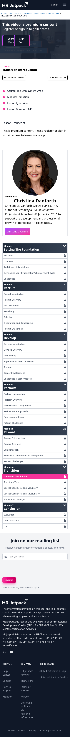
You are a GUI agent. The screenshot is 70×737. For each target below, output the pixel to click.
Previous (14, 77)
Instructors (27, 680)
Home (4, 13)
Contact (6, 680)
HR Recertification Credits (53, 677)
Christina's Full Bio (17, 231)
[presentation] (25, 569)
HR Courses (15, 13)
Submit (9, 579)
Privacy (25, 696)
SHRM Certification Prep (52, 671)
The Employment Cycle (34, 13)
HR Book (7, 696)
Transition (53, 13)
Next (58, 77)
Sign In (54, 4)
